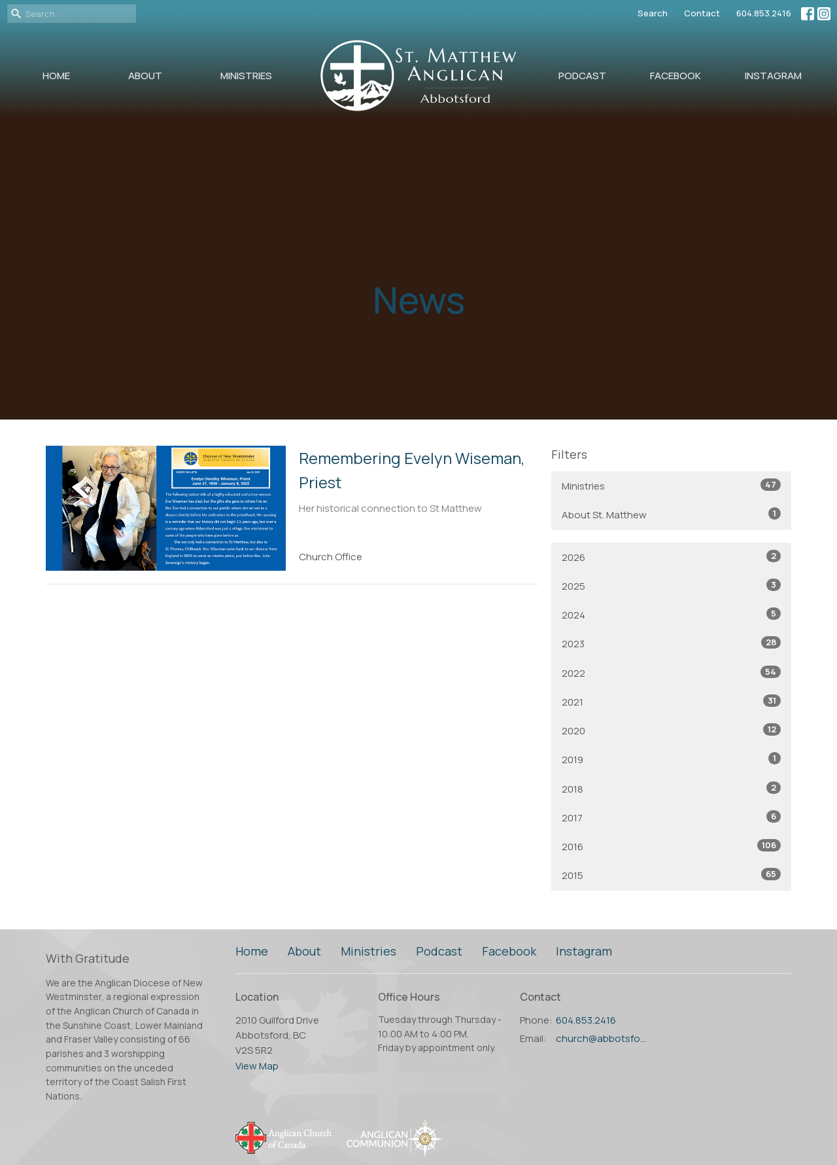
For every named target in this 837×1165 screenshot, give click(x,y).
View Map (257, 1066)
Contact (702, 13)
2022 (671, 673)
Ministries (246, 75)
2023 (671, 643)
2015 (671, 875)
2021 (671, 701)
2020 (671, 730)
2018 (671, 788)
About (145, 75)
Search (653, 13)
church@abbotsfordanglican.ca (602, 1038)
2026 (671, 557)
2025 (671, 586)
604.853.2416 (763, 13)
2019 (671, 759)
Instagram (773, 75)
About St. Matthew (671, 514)
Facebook (675, 75)
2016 (671, 846)
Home (56, 75)
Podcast (582, 75)
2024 (671, 614)
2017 (671, 817)
